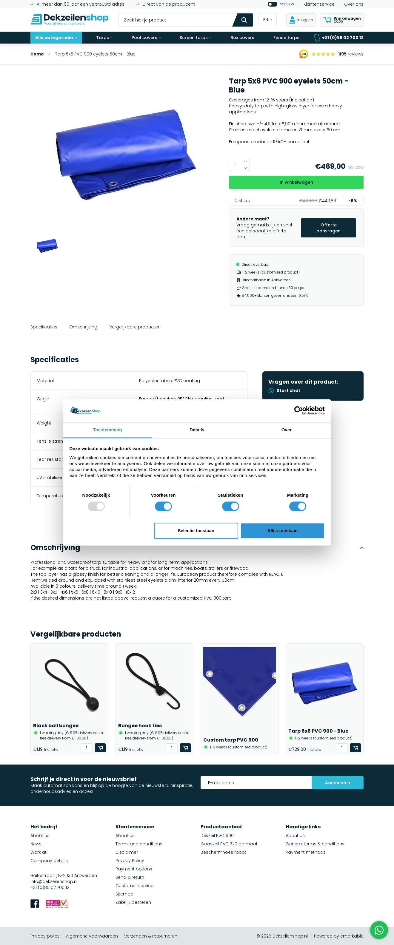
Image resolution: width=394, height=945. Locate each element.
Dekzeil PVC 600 (217, 836)
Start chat (284, 390)
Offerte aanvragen (328, 228)
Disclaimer (127, 852)
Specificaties (43, 327)
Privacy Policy (130, 861)
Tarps (104, 38)
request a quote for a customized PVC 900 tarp (181, 598)
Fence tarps (286, 38)
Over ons (354, 4)
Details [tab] (197, 429)
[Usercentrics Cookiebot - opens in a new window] (299, 410)
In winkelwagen (296, 182)
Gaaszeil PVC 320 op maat (229, 844)
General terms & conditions (315, 844)
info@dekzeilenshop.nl (54, 881)
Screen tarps (195, 38)
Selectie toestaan (196, 530)
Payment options (134, 869)
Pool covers (146, 38)
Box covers (242, 38)
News (35, 844)
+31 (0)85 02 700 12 (339, 37)
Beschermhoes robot (223, 852)
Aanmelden (337, 783)
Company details (49, 861)
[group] (126, 155)
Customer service (134, 886)
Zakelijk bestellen (133, 902)
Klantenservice (319, 4)
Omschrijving (83, 327)
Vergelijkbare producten (135, 327)
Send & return (130, 877)
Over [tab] (286, 429)
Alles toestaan (282, 530)
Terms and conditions (139, 844)
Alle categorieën (56, 38)
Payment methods (306, 852)
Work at (38, 852)
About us (40, 836)
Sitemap (124, 894)
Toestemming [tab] (107, 429)
